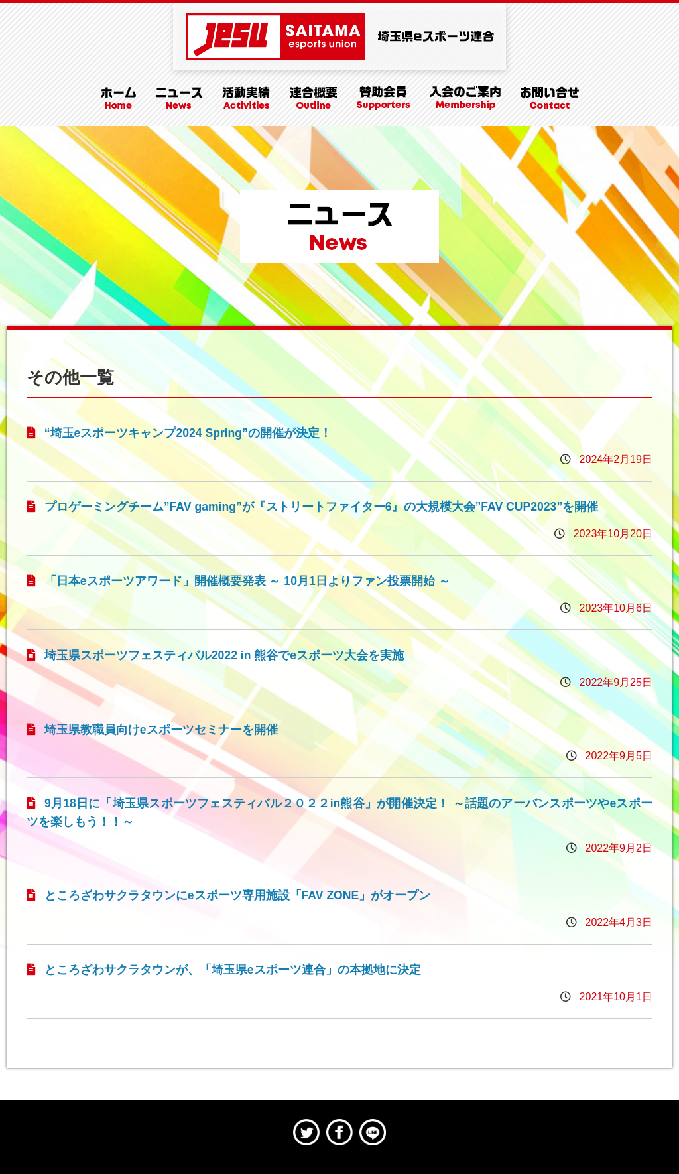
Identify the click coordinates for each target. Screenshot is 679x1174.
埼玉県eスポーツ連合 (339, 36)
